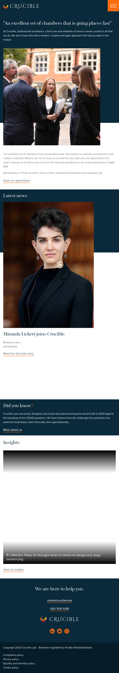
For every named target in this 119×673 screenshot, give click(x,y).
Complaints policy (13, 655)
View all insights (13, 569)
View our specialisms (16, 180)
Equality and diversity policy (19, 663)
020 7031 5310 (59, 608)
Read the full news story (18, 353)
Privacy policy (11, 659)
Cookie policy (11, 667)
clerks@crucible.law (59, 600)
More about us (12, 430)
